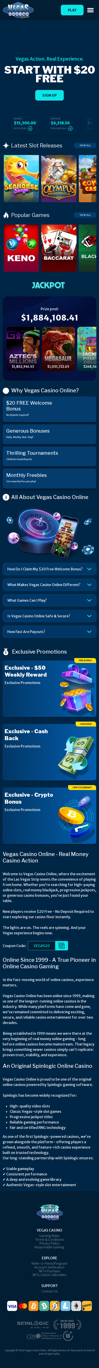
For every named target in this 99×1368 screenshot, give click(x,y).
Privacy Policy (50, 1243)
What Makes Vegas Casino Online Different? (43, 584)
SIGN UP (49, 95)
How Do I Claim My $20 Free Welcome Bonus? (45, 569)
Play (72, 10)
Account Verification (49, 1267)
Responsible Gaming (49, 1247)
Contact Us (49, 1291)
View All (85, 145)
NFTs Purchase (49, 1271)
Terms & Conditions (49, 1240)
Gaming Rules (49, 1236)
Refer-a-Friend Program (49, 1264)
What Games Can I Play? (27, 600)
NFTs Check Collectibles (50, 1275)
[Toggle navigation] (90, 10)
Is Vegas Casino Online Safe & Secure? (38, 616)
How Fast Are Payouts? (26, 631)
